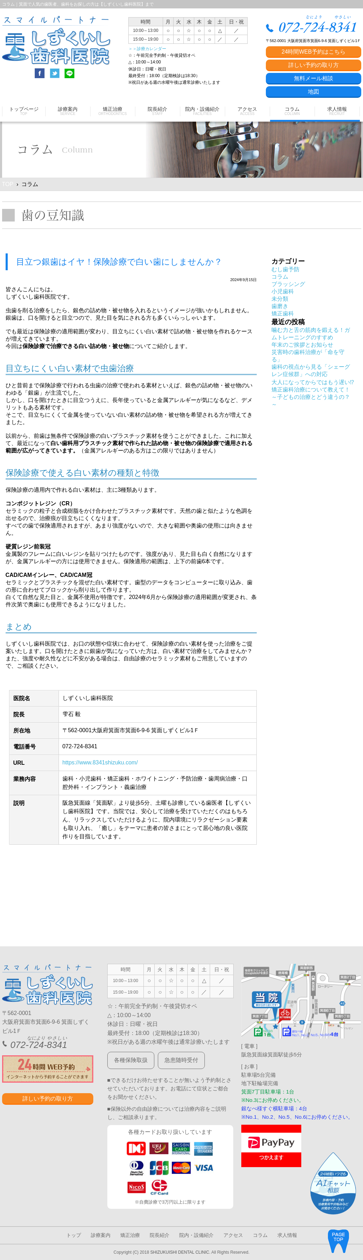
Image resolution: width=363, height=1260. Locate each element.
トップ (73, 1235)
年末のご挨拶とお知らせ (302, 345)
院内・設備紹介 (196, 1235)
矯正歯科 (282, 313)
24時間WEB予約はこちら (313, 52)
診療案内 (100, 1235)
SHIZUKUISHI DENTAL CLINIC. (180, 1252)
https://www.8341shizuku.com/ (100, 762)
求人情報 (287, 1235)
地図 (313, 92)
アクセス (233, 1235)
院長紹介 (159, 1235)
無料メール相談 (313, 78)
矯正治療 (130, 1235)
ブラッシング (288, 284)
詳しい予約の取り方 (313, 65)
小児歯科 (282, 291)
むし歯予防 (285, 269)
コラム (279, 277)
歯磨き (279, 306)
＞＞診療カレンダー (147, 48)
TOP (8, 184)
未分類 (279, 299)
